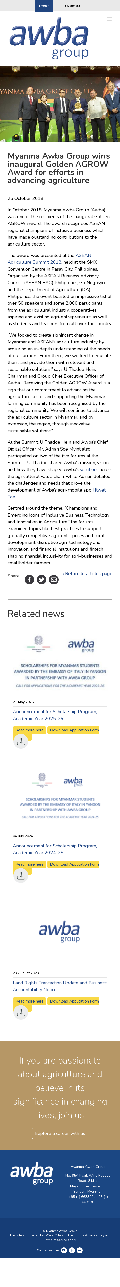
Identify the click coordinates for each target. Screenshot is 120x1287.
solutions (89, 469)
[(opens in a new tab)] (60, 632)
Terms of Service (55, 1240)
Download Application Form (56, 868)
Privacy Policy (94, 1235)
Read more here (29, 864)
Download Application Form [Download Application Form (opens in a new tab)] (56, 734)
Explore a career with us (60, 1133)
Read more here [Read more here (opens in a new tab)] (29, 730)
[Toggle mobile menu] (109, 19)
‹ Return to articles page (87, 573)
